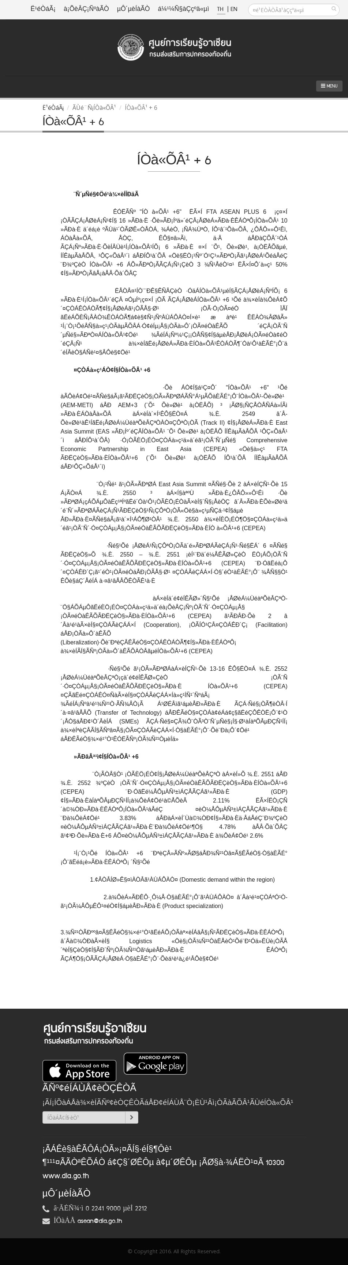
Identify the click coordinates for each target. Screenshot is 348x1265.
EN (234, 9)
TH (221, 9)
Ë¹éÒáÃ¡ (43, 9)
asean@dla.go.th (100, 1221)
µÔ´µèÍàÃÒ (133, 9)
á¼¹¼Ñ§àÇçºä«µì (183, 9)
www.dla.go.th (65, 1176)
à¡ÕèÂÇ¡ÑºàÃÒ (86, 9)
